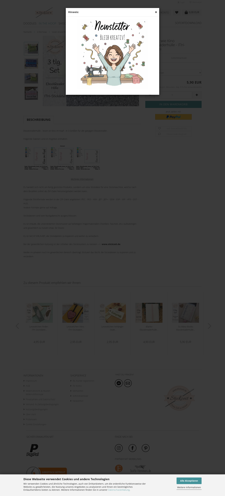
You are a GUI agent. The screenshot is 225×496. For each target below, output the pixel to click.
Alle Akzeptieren (189, 480)
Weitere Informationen (189, 487)
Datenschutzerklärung (119, 489)
